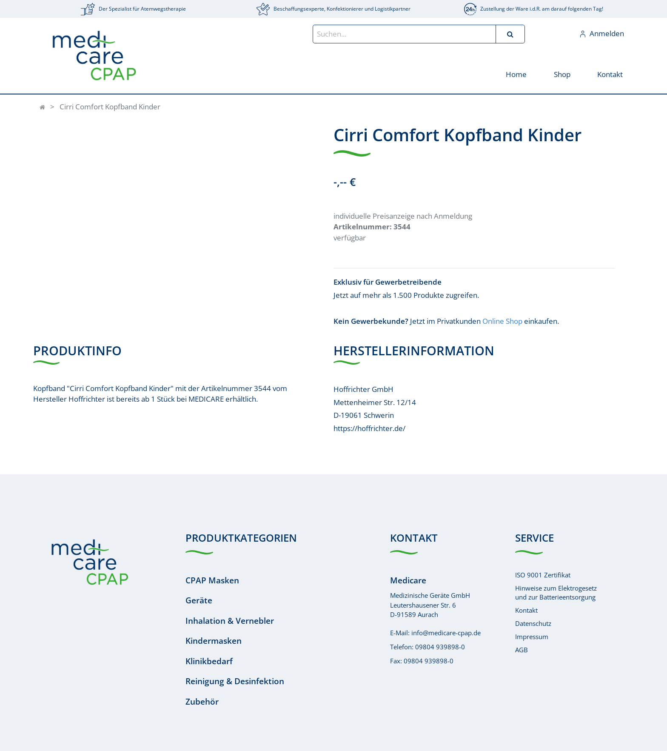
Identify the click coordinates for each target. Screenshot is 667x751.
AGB (521, 649)
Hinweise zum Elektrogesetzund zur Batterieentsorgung (556, 592)
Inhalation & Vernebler (229, 620)
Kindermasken (213, 640)
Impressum (531, 636)
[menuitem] (516, 74)
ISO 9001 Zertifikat (542, 575)
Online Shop (502, 321)
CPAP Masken (212, 580)
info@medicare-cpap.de (446, 632)
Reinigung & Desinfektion (234, 681)
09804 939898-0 (440, 646)
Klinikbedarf (209, 661)
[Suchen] (510, 34)
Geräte (198, 600)
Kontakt (526, 610)
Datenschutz (533, 623)
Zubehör (202, 701)
